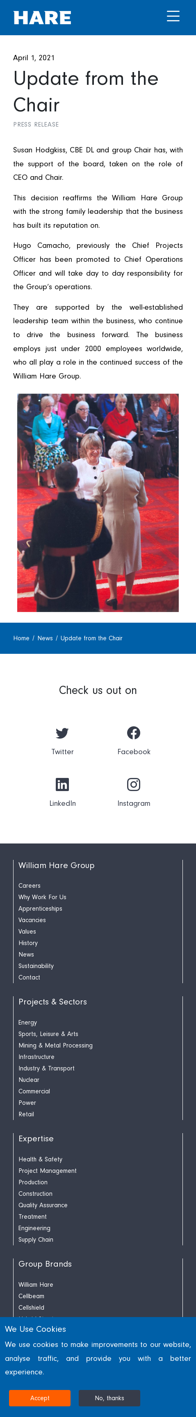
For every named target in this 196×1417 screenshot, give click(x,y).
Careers (29, 885)
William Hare (35, 1284)
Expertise (36, 1138)
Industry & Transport (46, 1068)
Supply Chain (35, 1239)
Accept (40, 1398)
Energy (27, 1022)
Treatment (32, 1216)
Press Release (36, 124)
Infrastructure (36, 1057)
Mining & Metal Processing (55, 1045)
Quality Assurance (43, 1205)
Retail (26, 1114)
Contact (29, 977)
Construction (35, 1193)
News (46, 638)
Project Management (47, 1170)
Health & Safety (40, 1159)
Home (22, 638)
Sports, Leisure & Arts (48, 1034)
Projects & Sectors (52, 1002)
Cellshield (31, 1307)
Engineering (34, 1228)
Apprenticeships (40, 908)
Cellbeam (31, 1296)
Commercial (34, 1091)
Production (33, 1182)
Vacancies (32, 920)
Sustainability (36, 966)
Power (27, 1102)
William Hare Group (56, 865)
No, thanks (109, 1398)
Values (27, 931)
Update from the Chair (92, 638)
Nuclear (28, 1080)
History (28, 943)
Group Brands (45, 1264)
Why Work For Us (42, 897)
